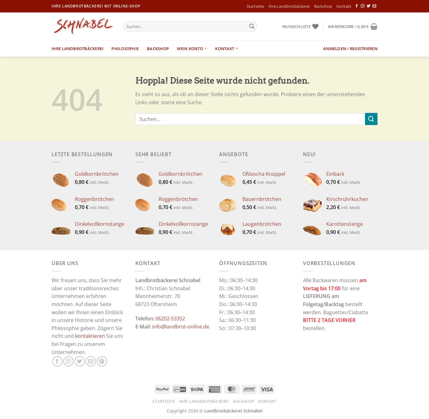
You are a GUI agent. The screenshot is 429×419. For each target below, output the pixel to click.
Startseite (255, 6)
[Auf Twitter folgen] (368, 6)
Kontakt (343, 6)
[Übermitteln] (251, 26)
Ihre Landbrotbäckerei (289, 6)
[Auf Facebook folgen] (357, 6)
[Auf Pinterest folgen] (102, 361)
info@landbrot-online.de (180, 326)
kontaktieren (90, 336)
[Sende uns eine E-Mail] (374, 6)
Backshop (323, 6)
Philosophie (125, 48)
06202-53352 (170, 318)
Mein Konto (192, 48)
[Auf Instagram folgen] (362, 6)
